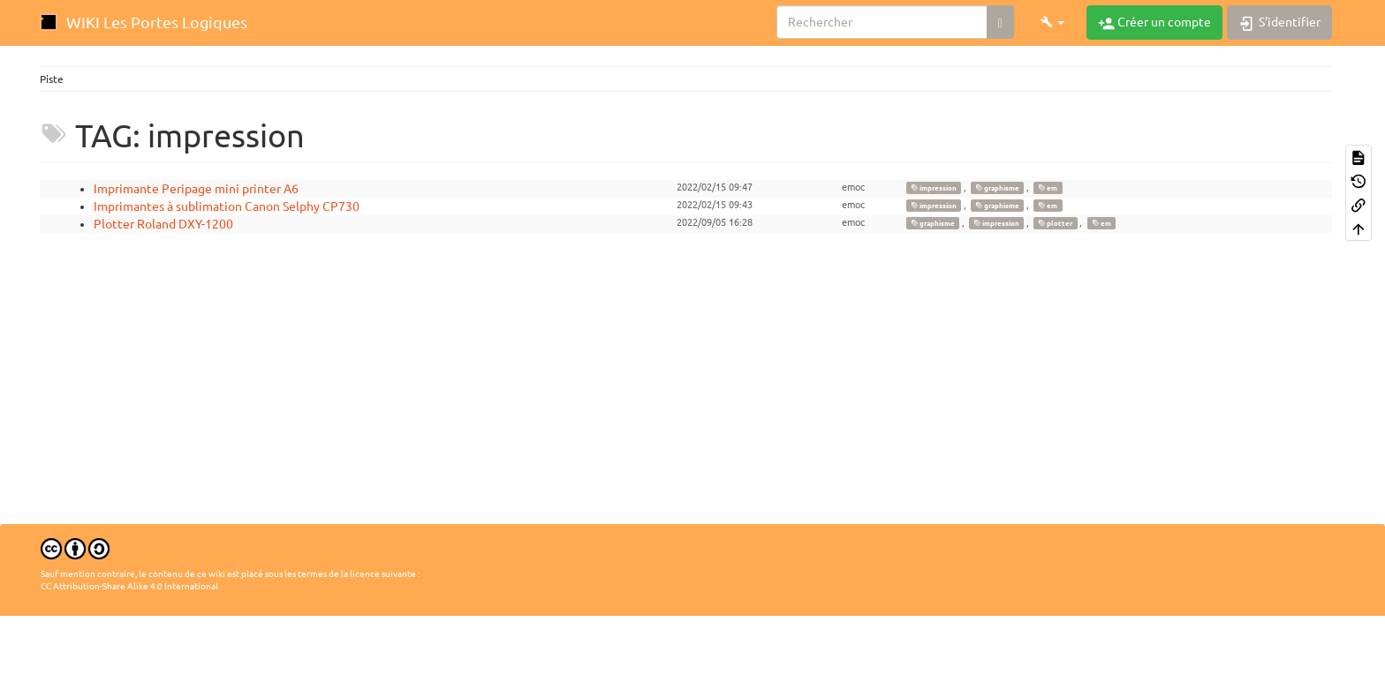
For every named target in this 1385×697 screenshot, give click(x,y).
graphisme (997, 188)
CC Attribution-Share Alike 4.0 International (129, 586)
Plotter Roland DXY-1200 (163, 224)
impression (934, 188)
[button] (1052, 22)
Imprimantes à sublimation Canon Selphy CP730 (226, 206)
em (1047, 188)
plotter (1055, 223)
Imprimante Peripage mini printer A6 (196, 189)
